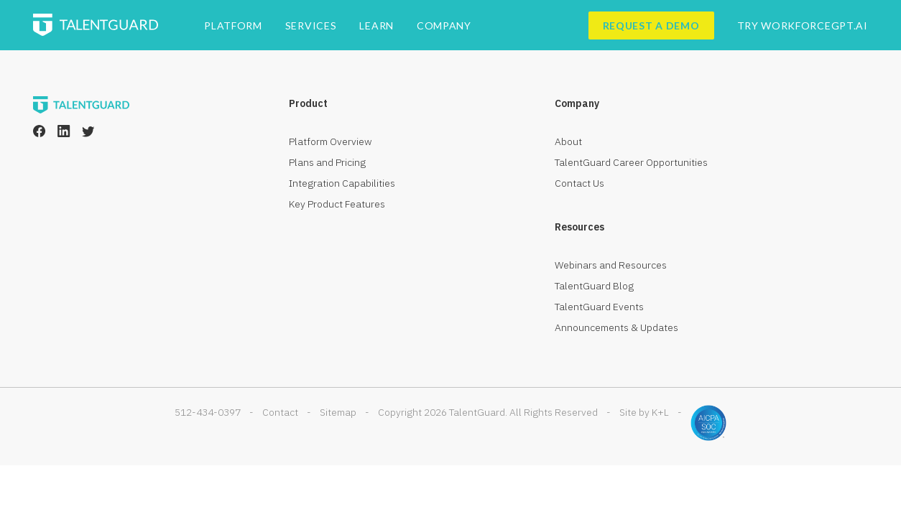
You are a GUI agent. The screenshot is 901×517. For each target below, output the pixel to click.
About (568, 141)
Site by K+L (644, 412)
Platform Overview (330, 141)
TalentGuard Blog (594, 285)
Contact (280, 412)
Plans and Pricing (327, 162)
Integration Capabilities (342, 183)
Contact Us (579, 183)
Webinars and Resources (611, 264)
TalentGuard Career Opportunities (631, 162)
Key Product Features (337, 203)
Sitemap (338, 412)
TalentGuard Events (599, 306)
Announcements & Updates (616, 327)
